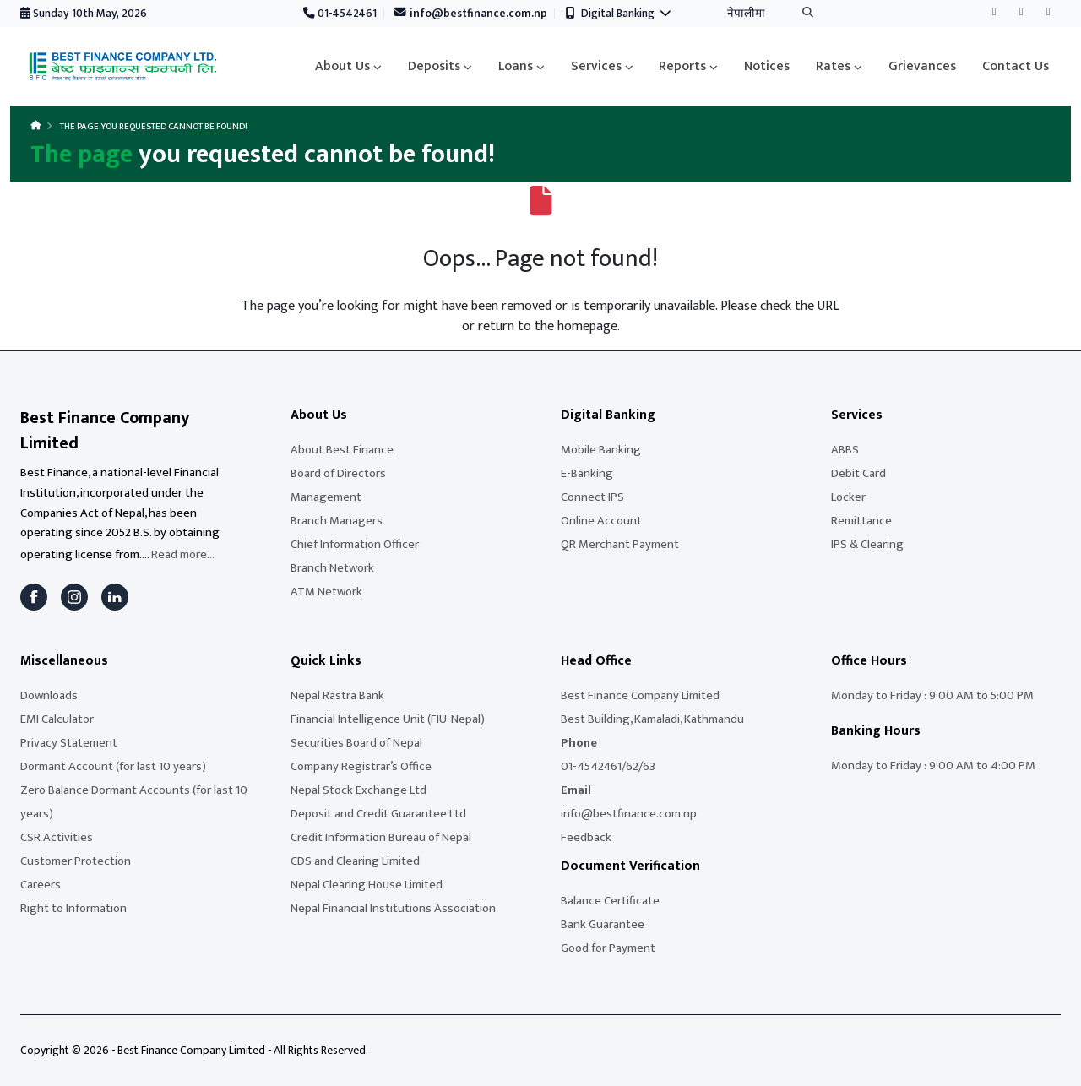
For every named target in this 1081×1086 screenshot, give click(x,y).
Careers (40, 884)
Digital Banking (618, 13)
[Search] (807, 14)
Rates (833, 66)
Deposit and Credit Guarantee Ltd (378, 813)
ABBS (845, 449)
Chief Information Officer (355, 544)
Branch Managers (337, 520)
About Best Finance (342, 449)
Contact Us (1015, 66)
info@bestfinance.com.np (471, 13)
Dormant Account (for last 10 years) (113, 766)
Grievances (922, 66)
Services (596, 66)
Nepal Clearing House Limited (367, 884)
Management (326, 497)
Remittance (861, 520)
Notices (767, 66)
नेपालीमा (746, 13)
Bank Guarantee (602, 924)
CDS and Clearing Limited (355, 861)
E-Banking (587, 473)
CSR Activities (56, 837)
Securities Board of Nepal (356, 742)
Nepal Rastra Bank (337, 695)
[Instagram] (74, 597)
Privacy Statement (68, 742)
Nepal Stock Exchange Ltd (358, 790)
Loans (515, 66)
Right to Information (73, 908)
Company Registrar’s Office (361, 766)
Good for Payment (608, 947)
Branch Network (332, 567)
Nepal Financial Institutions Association (393, 908)
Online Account (601, 520)
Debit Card (858, 473)
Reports (682, 66)
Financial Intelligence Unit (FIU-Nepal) (388, 719)
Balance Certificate (610, 900)
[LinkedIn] (114, 597)
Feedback (586, 837)
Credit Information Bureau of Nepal (381, 837)
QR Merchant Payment (620, 544)
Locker (848, 497)
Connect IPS (592, 497)
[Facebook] (33, 597)
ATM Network (326, 591)
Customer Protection (75, 861)
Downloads (49, 695)
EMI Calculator (57, 719)
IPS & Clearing (867, 544)
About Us (342, 66)
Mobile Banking (601, 449)
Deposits (434, 66)
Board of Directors (338, 473)
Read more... (183, 554)
